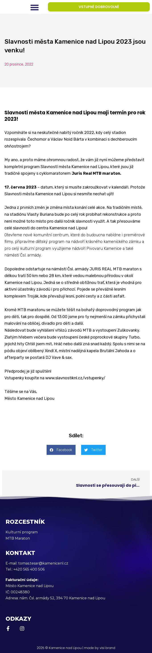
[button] (34, 7)
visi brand (107, 648)
